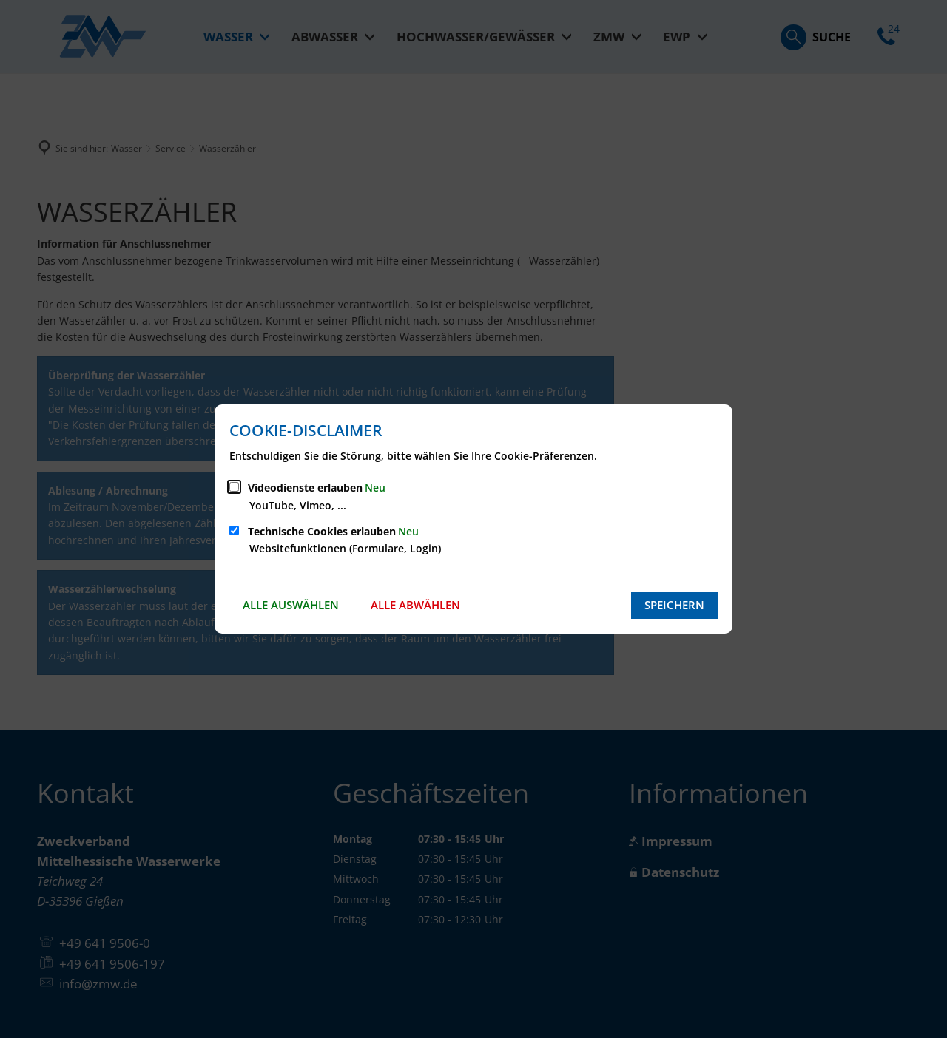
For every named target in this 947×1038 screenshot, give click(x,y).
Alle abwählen (415, 604)
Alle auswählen (291, 604)
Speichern (674, 604)
